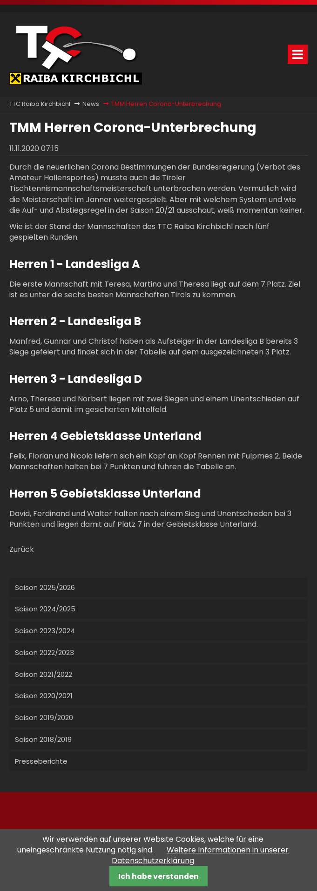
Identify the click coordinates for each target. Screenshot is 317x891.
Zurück (21, 549)
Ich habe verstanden (158, 876)
